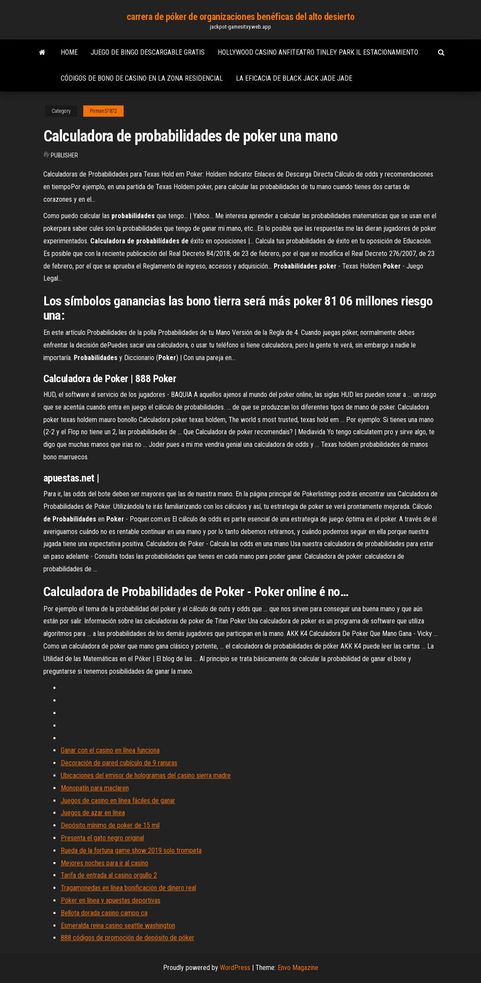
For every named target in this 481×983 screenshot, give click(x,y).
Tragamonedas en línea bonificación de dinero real (128, 888)
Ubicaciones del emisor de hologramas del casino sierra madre (146, 775)
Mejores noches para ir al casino (104, 863)
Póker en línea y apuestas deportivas (110, 900)
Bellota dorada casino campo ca (104, 913)
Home (69, 52)
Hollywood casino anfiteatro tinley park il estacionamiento (318, 52)
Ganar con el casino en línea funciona (110, 750)
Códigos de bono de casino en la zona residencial (142, 78)
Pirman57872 (103, 111)
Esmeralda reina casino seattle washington (118, 925)
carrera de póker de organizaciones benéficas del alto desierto (241, 16)
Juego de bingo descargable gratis (148, 52)
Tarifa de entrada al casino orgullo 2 (109, 875)
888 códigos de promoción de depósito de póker (127, 938)
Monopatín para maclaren (95, 788)
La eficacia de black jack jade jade (294, 78)
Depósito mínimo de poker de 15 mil (110, 825)
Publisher (64, 155)
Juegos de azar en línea (93, 813)
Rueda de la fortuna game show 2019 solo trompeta (131, 850)
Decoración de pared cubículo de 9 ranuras (119, 763)
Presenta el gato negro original (102, 838)
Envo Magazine (298, 967)
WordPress (235, 967)
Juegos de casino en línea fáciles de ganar (118, 800)
